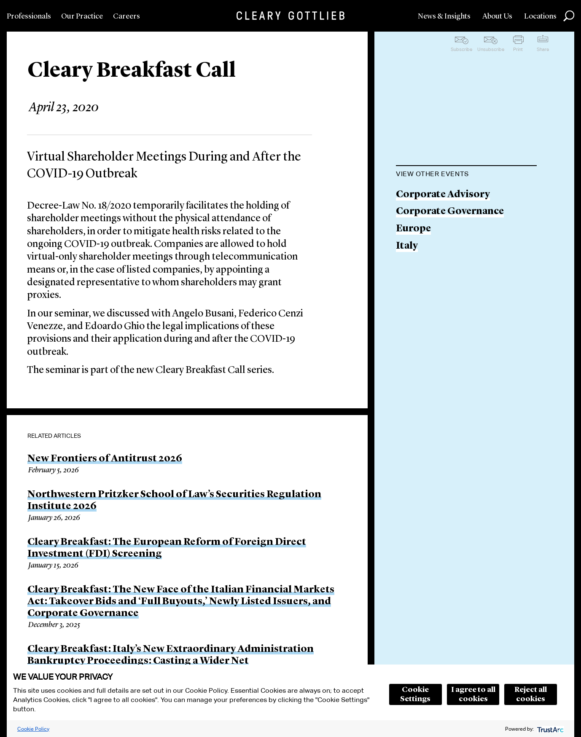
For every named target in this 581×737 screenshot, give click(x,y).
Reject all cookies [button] (530, 694)
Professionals (29, 16)
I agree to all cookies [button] (473, 694)
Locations (540, 16)
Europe (413, 229)
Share (543, 49)
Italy (407, 246)
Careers (126, 16)
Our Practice (82, 16)
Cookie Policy (33, 729)
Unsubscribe (490, 49)
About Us (497, 16)
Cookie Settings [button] (415, 694)
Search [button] (568, 16)
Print (518, 49)
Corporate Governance (450, 212)
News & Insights (444, 16)
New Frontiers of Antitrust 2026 (104, 459)
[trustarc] (549, 729)
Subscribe (461, 49)
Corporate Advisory (443, 195)
